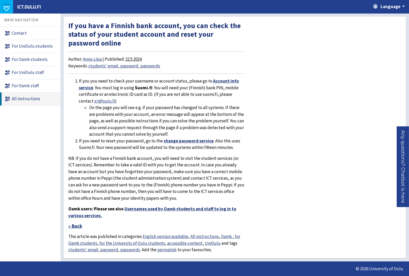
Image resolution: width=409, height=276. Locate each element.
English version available (165, 236)
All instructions (204, 236)
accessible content (185, 243)
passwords (150, 66)
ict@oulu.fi (104, 101)
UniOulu (213, 243)
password (129, 66)
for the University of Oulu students (132, 243)
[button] (403, 166)
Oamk (227, 236)
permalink (167, 250)
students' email (103, 66)
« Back (75, 226)
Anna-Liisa (92, 59)
